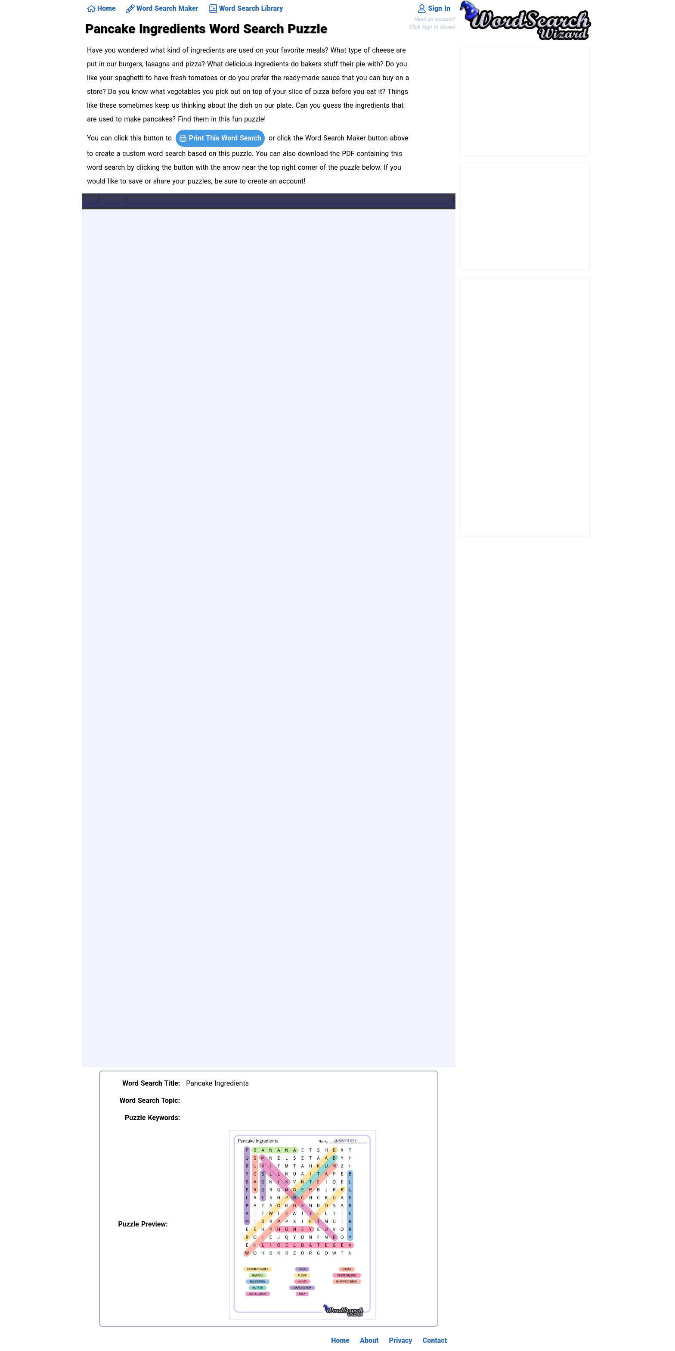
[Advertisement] (525, 102)
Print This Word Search (220, 138)
